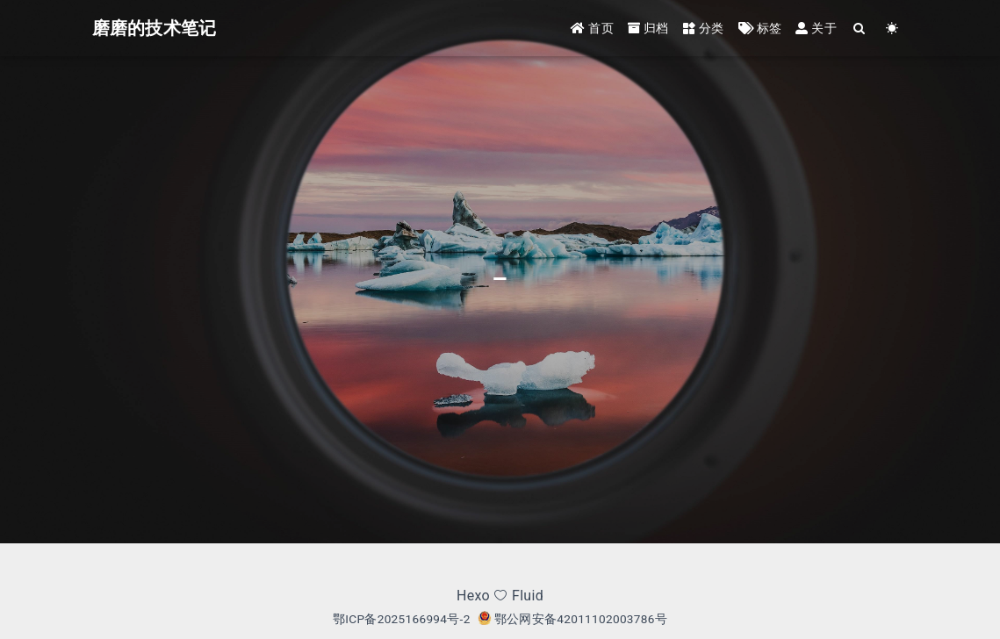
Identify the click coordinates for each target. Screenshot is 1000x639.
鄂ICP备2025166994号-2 (402, 619)
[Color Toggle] (892, 28)
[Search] (860, 28)
